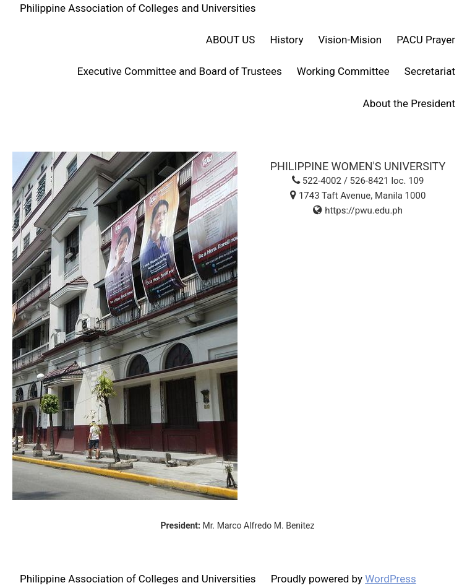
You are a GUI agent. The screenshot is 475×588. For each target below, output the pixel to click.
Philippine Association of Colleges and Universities (138, 8)
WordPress (390, 579)
